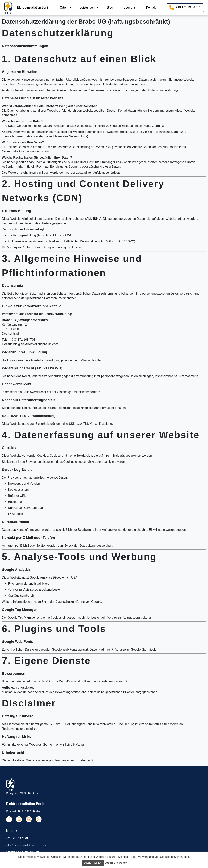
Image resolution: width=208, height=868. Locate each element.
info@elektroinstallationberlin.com (35, 344)
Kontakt (151, 7)
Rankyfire (33, 793)
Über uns (129, 7)
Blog (110, 7)
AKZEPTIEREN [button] (92, 862)
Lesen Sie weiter (116, 862)
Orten (63, 7)
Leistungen (87, 7)
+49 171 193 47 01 (185, 7)
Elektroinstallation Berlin (33, 7)
